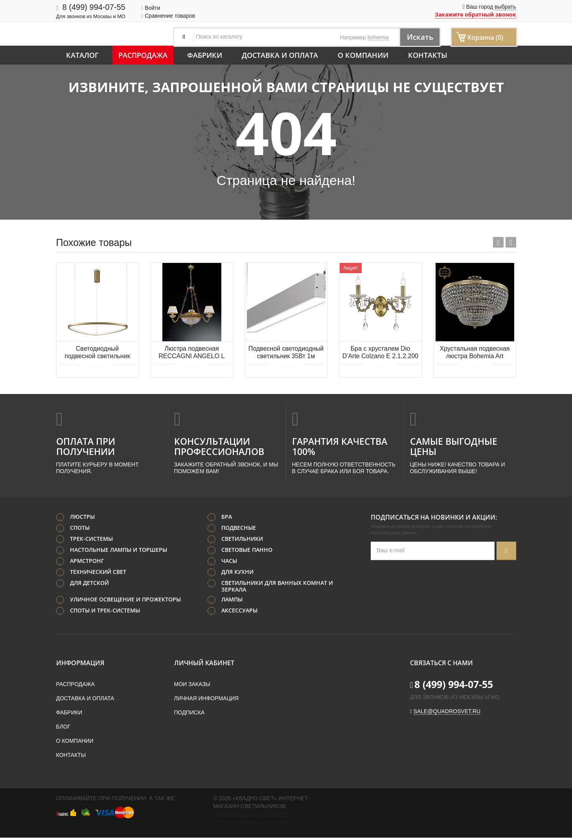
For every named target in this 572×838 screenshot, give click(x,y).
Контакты (427, 55)
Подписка (189, 713)
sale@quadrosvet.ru (447, 712)
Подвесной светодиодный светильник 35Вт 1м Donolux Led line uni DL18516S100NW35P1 (286, 353)
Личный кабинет (204, 663)
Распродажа (142, 55)
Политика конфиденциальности (251, 814)
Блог (63, 727)
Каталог (82, 55)
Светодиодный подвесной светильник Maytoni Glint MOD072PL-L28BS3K (97, 353)
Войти (150, 8)
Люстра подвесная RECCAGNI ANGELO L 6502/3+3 (191, 353)
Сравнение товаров (168, 16)
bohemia (378, 37)
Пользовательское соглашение (250, 822)
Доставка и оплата (280, 55)
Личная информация (206, 699)
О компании (363, 55)
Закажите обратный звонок (475, 14)
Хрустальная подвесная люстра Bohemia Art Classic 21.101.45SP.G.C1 (474, 353)
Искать (418, 36)
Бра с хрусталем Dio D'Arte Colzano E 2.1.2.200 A (380, 353)
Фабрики (204, 55)
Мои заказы (192, 684)
